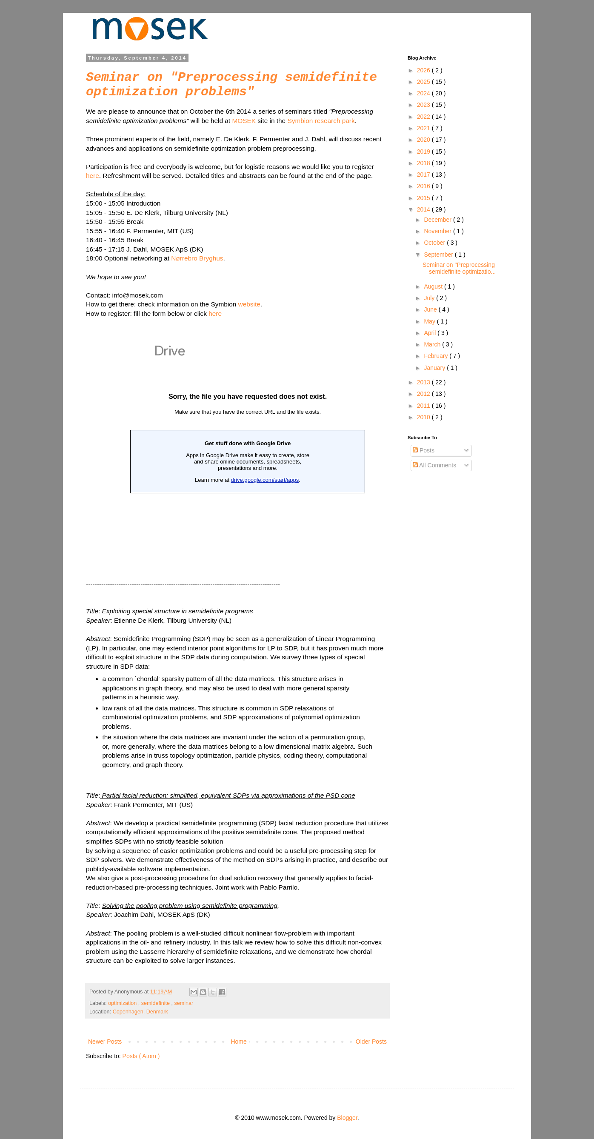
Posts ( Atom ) (141, 1056)
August (434, 286)
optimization (123, 1003)
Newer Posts (105, 1041)
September (439, 254)
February (436, 355)
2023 (424, 104)
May (430, 321)
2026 (424, 70)
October (435, 242)
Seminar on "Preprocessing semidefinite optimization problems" (231, 84)
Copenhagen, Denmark (140, 1012)
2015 (424, 198)
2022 (424, 116)
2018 (424, 163)
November (438, 231)
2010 (424, 417)
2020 (424, 139)
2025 (424, 81)
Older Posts (371, 1041)
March (433, 344)
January (435, 367)
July (430, 298)
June (431, 309)
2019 (424, 151)
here (92, 175)
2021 (424, 128)
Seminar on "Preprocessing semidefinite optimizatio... (459, 268)
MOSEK (244, 120)
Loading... (247, 442)
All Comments (434, 465)
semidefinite (156, 1003)
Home (238, 1041)
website (249, 304)
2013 (424, 382)
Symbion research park (320, 120)
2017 (424, 174)
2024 (424, 93)
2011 (424, 405)
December (438, 219)
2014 (424, 209)
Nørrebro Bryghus (197, 258)
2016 (424, 186)
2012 (424, 393)
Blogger (347, 1117)
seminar (184, 1003)
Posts (423, 450)
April (430, 332)
